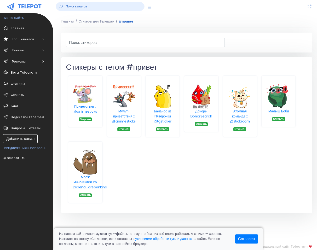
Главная (67, 21)
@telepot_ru (14, 158)
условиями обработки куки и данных (163, 238)
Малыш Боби (278, 111)
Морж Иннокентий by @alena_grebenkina (90, 182)
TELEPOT (30, 6)
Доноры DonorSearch (201, 114)
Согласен (246, 239)
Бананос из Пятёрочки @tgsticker (163, 116)
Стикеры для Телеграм (96, 21)
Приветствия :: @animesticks (85, 109)
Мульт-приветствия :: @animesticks (124, 116)
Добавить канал (20, 138)
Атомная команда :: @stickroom (240, 116)
